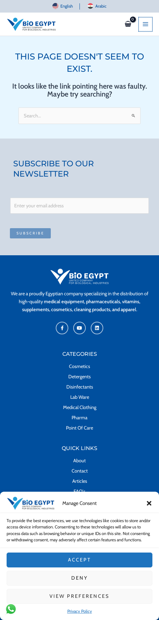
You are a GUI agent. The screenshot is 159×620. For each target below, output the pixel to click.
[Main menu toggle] (145, 24)
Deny (79, 582)
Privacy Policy (79, 615)
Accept (79, 564)
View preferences (79, 600)
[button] (149, 507)
